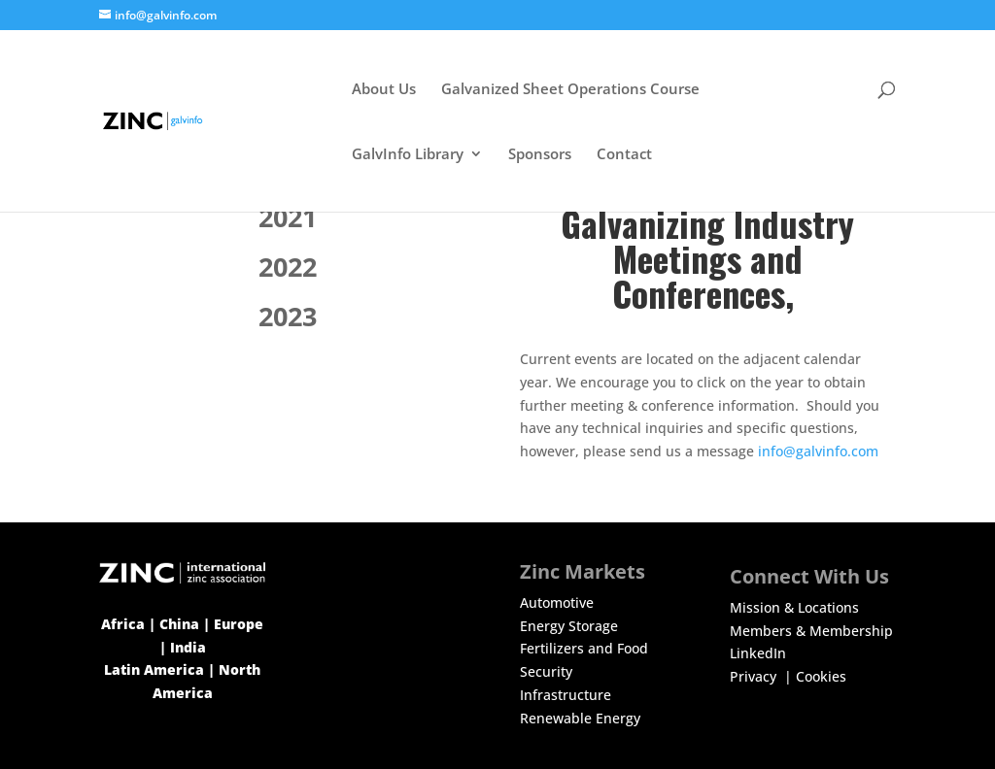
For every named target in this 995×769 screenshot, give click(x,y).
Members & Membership (811, 630)
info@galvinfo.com (818, 451)
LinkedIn (758, 653)
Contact (624, 155)
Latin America (154, 669)
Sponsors (539, 155)
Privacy (755, 676)
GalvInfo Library (407, 155)
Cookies (821, 676)
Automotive (557, 602)
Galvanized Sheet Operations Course (570, 90)
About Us (384, 90)
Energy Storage (569, 626)
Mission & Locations (794, 607)
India (188, 647)
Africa (123, 624)
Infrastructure (565, 694)
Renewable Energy (580, 718)
